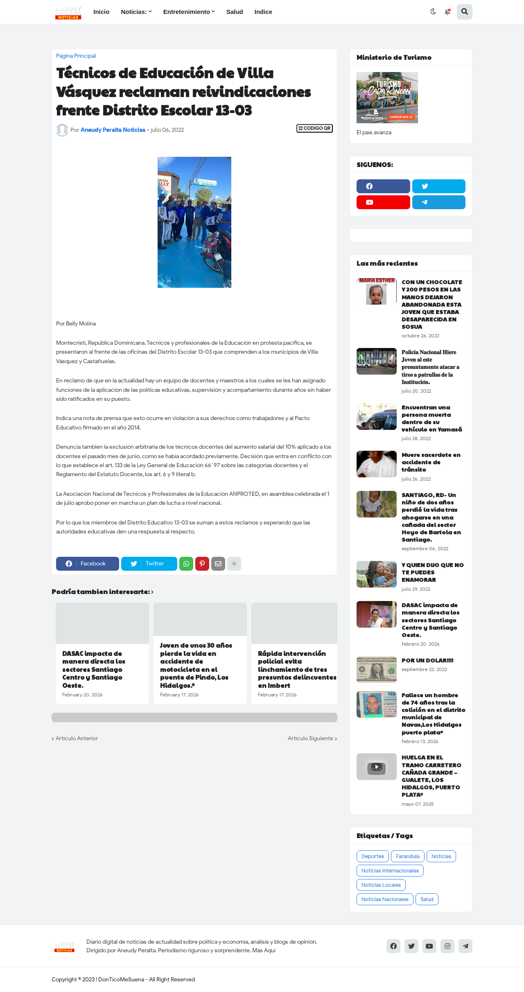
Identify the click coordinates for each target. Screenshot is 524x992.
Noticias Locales (381, 884)
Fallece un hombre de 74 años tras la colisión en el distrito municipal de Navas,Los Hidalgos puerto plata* (433, 713)
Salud (427, 899)
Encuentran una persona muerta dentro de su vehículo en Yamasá (432, 418)
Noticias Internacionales (390, 870)
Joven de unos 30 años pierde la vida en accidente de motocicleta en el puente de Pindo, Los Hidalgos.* (196, 665)
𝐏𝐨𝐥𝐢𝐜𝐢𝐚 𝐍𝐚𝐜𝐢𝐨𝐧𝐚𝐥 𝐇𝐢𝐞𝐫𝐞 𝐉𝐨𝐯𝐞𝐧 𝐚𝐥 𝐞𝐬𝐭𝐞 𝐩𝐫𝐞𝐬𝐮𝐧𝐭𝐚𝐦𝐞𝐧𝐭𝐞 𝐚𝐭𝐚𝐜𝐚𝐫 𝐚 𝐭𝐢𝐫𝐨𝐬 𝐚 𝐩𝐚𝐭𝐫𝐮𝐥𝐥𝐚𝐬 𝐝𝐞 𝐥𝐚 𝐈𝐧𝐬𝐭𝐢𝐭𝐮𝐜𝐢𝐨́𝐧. (430, 366)
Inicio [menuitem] (101, 11)
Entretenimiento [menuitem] (186, 11)
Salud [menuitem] (234, 11)
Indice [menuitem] (263, 11)
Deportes (372, 856)
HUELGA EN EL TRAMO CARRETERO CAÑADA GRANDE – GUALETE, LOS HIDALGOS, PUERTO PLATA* (431, 775)
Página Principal (76, 56)
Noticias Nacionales (385, 899)
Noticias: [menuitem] (134, 11)
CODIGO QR (314, 128)
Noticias (441, 856)
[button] (433, 12)
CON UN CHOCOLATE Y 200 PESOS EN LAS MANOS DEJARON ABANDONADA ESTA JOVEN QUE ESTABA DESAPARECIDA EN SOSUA (432, 304)
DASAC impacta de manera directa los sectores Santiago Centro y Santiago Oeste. (93, 669)
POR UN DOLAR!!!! (427, 660)
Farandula (408, 856)
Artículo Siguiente (310, 738)
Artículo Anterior (77, 738)
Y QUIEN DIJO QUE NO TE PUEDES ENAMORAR (433, 572)
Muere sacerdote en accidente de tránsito (431, 462)
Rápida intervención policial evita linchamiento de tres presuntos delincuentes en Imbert (297, 669)
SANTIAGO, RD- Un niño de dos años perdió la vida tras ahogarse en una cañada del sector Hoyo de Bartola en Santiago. (431, 517)
